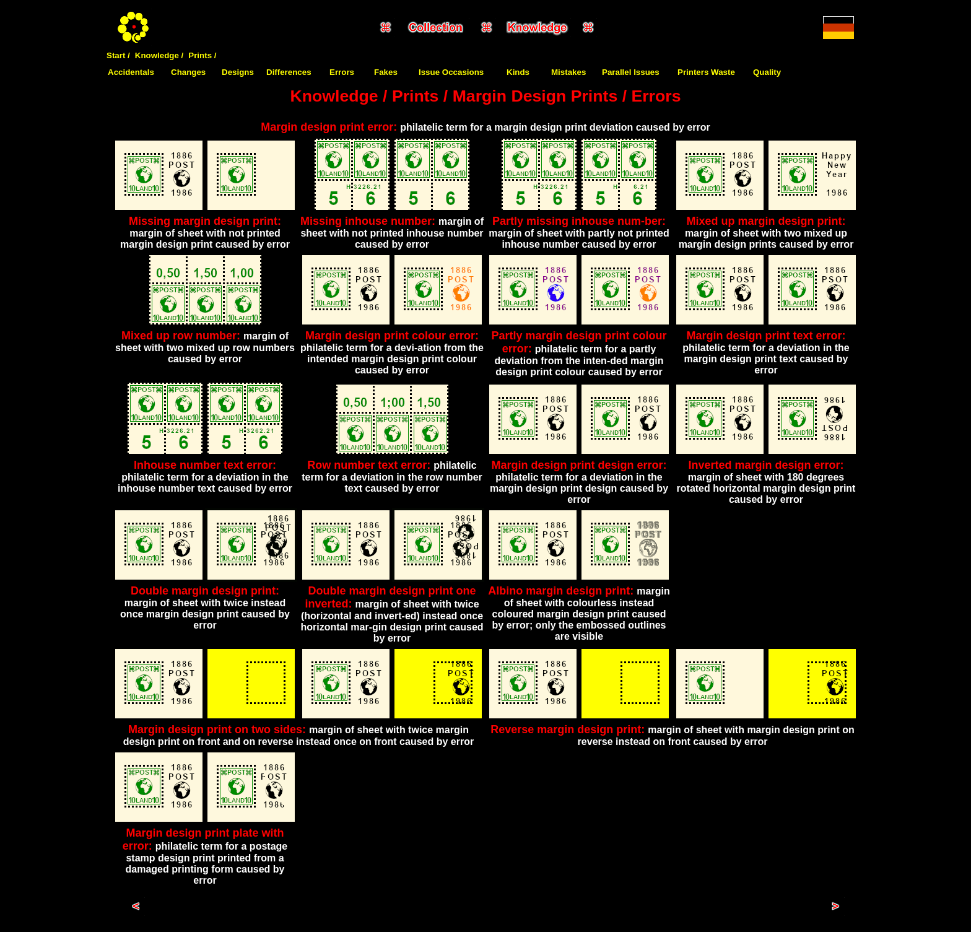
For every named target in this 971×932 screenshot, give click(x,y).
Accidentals (131, 72)
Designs (238, 72)
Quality (767, 72)
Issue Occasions (451, 72)
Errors (341, 72)
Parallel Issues (631, 72)
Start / (118, 55)
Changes (188, 72)
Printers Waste (706, 72)
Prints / (202, 55)
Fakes (386, 72)
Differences (288, 72)
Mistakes (568, 72)
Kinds (518, 72)
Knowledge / (159, 55)
